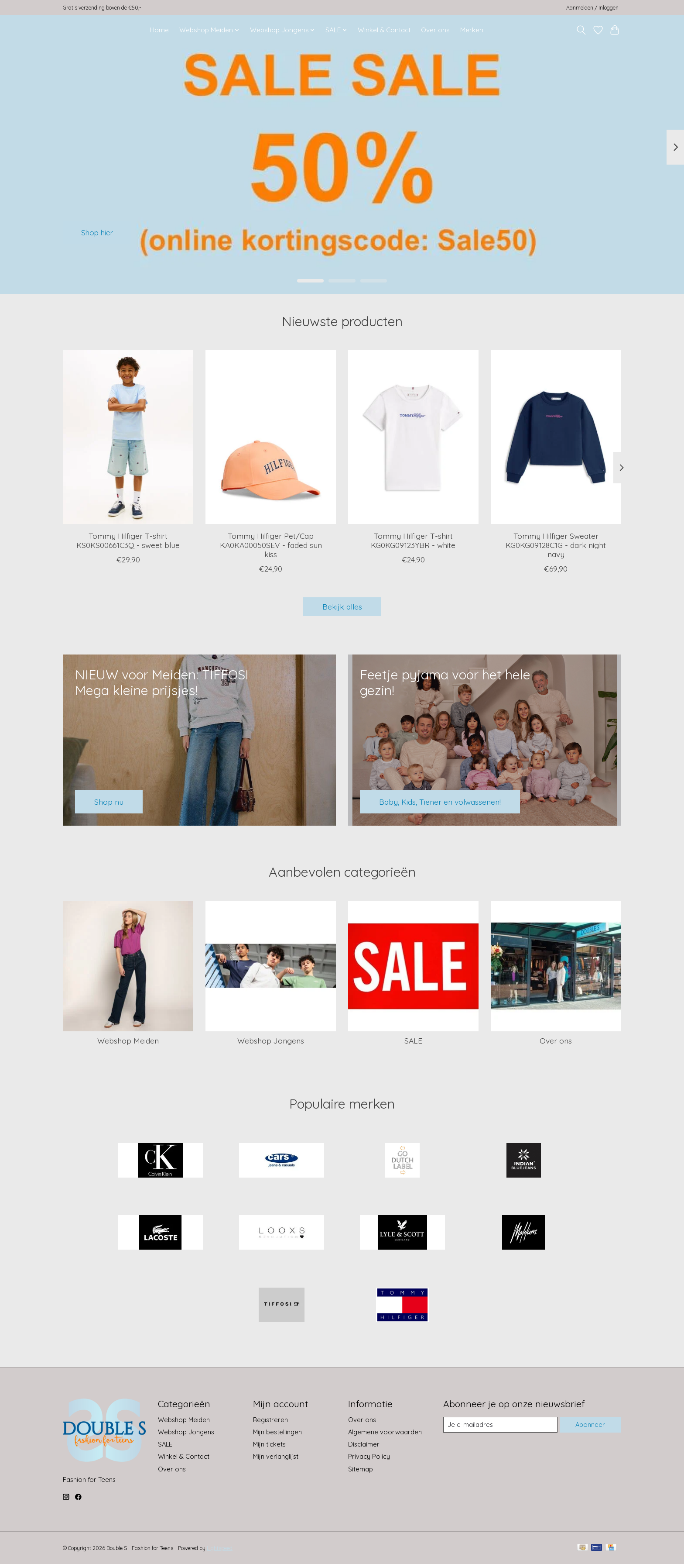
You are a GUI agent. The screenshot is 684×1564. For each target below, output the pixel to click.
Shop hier (99, 232)
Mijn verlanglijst (275, 1456)
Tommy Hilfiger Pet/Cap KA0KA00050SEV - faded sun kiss (271, 545)
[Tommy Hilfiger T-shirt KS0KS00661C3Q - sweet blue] (128, 437)
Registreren (270, 1420)
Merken (471, 30)
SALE (413, 1040)
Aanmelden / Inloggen (592, 7)
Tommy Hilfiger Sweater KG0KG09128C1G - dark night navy (556, 545)
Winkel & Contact (384, 30)
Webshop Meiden (128, 1040)
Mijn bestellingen (277, 1432)
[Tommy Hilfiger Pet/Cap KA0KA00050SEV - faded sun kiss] (270, 437)
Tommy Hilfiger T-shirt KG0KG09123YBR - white (413, 540)
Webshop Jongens (270, 1040)
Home (159, 30)
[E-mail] (500, 1425)
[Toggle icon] (581, 30)
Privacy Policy (369, 1456)
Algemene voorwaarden (385, 1432)
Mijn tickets (269, 1444)
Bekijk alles (342, 606)
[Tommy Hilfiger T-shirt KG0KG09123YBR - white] (413, 437)
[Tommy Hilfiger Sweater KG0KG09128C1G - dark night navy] (556, 437)
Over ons (435, 30)
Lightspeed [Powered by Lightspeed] (220, 1548)
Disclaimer (364, 1444)
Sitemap (360, 1469)
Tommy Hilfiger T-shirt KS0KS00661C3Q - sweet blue (128, 540)
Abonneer (590, 1424)
